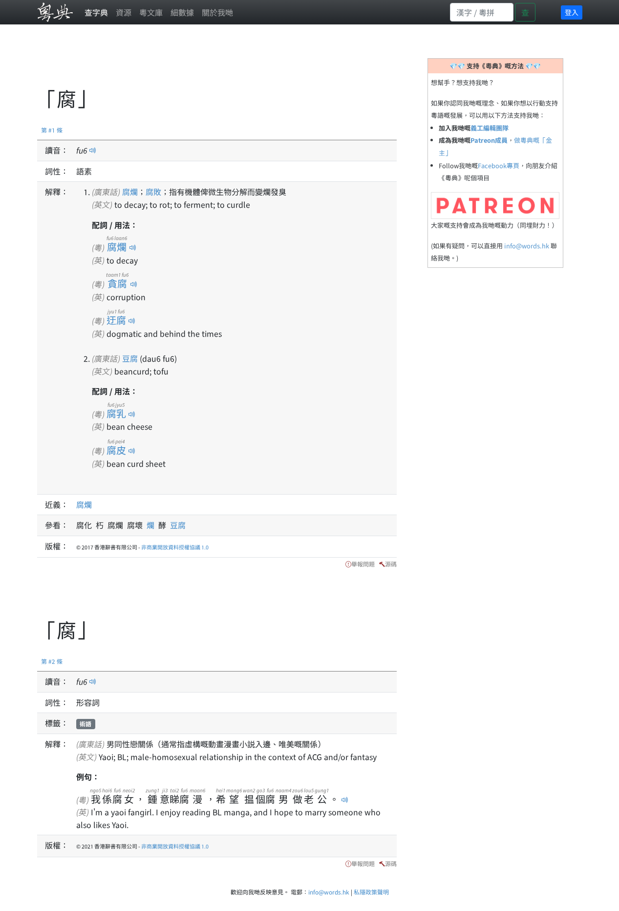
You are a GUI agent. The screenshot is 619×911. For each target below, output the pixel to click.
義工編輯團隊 (489, 127)
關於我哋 (217, 12)
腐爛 (130, 191)
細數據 (182, 12)
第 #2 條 (52, 661)
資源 (123, 12)
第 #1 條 (52, 130)
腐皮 (116, 450)
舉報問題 (363, 564)
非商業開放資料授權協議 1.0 (175, 547)
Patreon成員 (489, 140)
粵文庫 (151, 12)
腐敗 (153, 191)
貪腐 (117, 283)
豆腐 (130, 358)
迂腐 (116, 320)
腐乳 (116, 413)
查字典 (96, 12)
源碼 (391, 564)
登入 (571, 12)
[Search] (481, 12)
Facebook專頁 (498, 165)
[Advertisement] (215, 61)
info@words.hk (526, 245)
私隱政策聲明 (371, 892)
